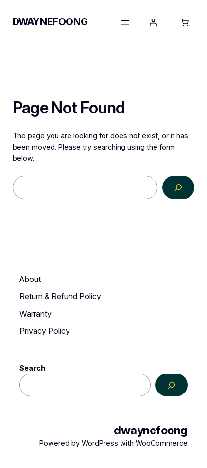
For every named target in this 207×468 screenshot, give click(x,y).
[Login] (153, 22)
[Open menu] (125, 22)
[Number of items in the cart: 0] (184, 22)
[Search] (178, 187)
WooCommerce (162, 443)
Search (32, 368)
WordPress (100, 443)
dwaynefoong (50, 22)
